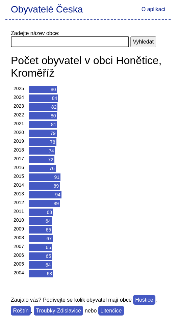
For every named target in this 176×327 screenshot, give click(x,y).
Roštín (20, 311)
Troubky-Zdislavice (58, 311)
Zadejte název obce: (35, 33)
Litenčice (111, 311)
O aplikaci (153, 9)
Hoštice (144, 300)
